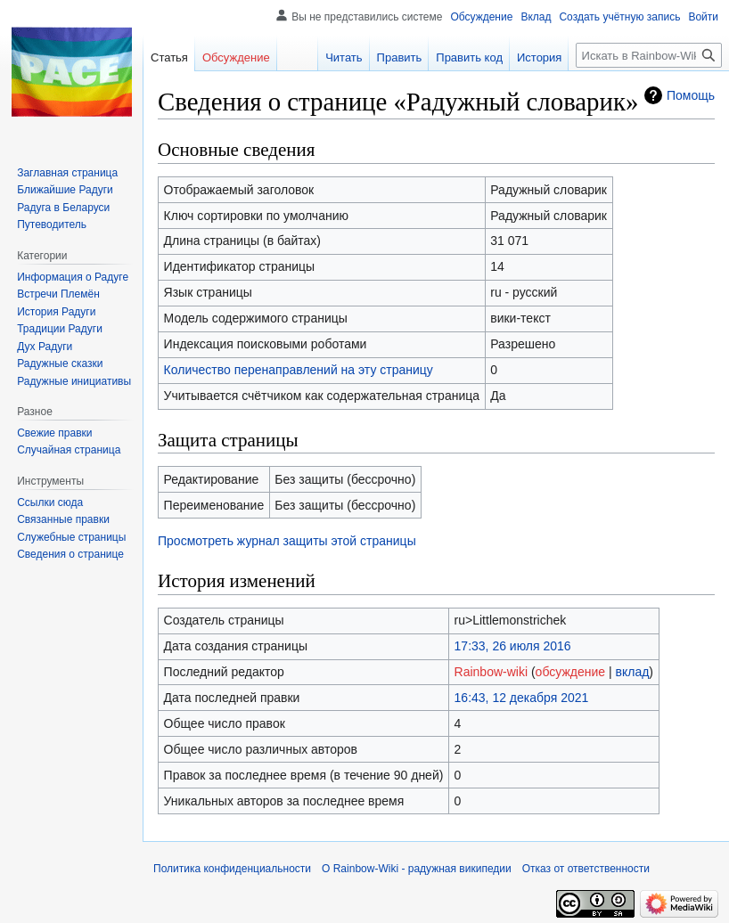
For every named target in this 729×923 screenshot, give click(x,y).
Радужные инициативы (74, 381)
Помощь (691, 95)
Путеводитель (51, 224)
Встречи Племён (58, 294)
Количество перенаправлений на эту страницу (298, 370)
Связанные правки (63, 519)
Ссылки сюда (50, 502)
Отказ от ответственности (586, 868)
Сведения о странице (70, 554)
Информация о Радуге (72, 277)
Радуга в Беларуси (63, 207)
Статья (169, 57)
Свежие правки (54, 433)
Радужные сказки (59, 363)
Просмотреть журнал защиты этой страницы (287, 541)
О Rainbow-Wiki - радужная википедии (417, 868)
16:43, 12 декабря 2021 (522, 697)
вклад (633, 672)
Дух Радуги (44, 346)
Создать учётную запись (619, 17)
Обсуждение (481, 17)
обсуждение (570, 672)
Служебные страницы (71, 537)
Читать (343, 57)
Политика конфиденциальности (232, 868)
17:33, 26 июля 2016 (513, 646)
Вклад (535, 17)
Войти (703, 17)
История (539, 57)
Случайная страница (68, 450)
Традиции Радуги (59, 329)
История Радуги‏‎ (56, 312)
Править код (469, 57)
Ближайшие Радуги (65, 190)
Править (399, 57)
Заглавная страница (67, 173)
